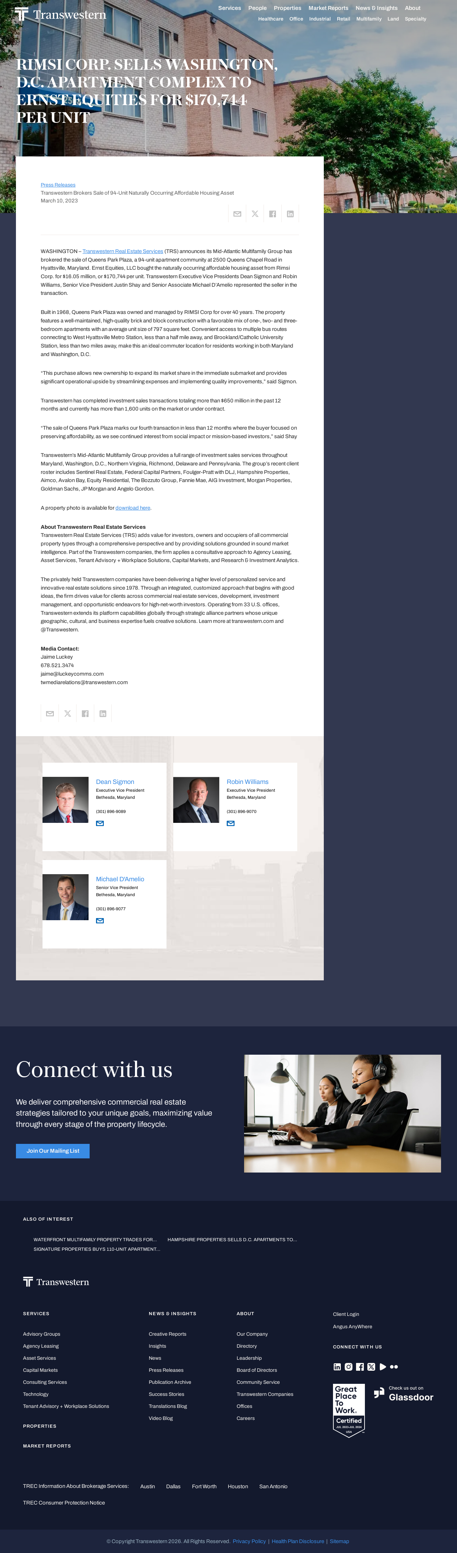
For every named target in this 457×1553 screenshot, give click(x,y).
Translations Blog (168, 1406)
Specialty (423, 19)
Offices (244, 1406)
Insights (157, 1346)
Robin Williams (248, 781)
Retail (351, 19)
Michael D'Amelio (120, 879)
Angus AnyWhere (352, 1326)
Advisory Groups (41, 1334)
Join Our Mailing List (53, 1151)
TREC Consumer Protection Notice (64, 1503)
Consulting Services (45, 1382)
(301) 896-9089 (111, 811)
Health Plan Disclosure (298, 1541)
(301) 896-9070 (241, 811)
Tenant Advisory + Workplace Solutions (66, 1406)
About (420, 8)
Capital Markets (40, 1370)
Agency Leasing (41, 1346)
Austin (147, 1486)
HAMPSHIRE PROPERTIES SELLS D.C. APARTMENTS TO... (232, 1239)
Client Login (346, 1314)
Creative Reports (167, 1334)
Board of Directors (257, 1370)
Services (237, 8)
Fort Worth (204, 1486)
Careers (246, 1418)
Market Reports (336, 8)
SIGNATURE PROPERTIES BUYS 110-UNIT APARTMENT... (97, 1249)
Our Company (252, 1334)
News (155, 1358)
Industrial (327, 19)
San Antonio (273, 1486)
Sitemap (339, 1541)
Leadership (249, 1358)
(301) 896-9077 (111, 908)
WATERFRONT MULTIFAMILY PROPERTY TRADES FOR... (95, 1239)
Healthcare (278, 19)
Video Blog (161, 1418)
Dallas (173, 1486)
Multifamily (376, 19)
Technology (36, 1394)
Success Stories (166, 1394)
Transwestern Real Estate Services (123, 251)
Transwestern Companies (265, 1394)
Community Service (258, 1382)
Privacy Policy (249, 1541)
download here (132, 508)
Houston (238, 1486)
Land (400, 19)
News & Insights (384, 8)
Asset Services (39, 1358)
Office (304, 19)
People (265, 8)
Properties (295, 8)
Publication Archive (170, 1382)
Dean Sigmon (115, 781)
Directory (247, 1346)
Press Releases (58, 185)
